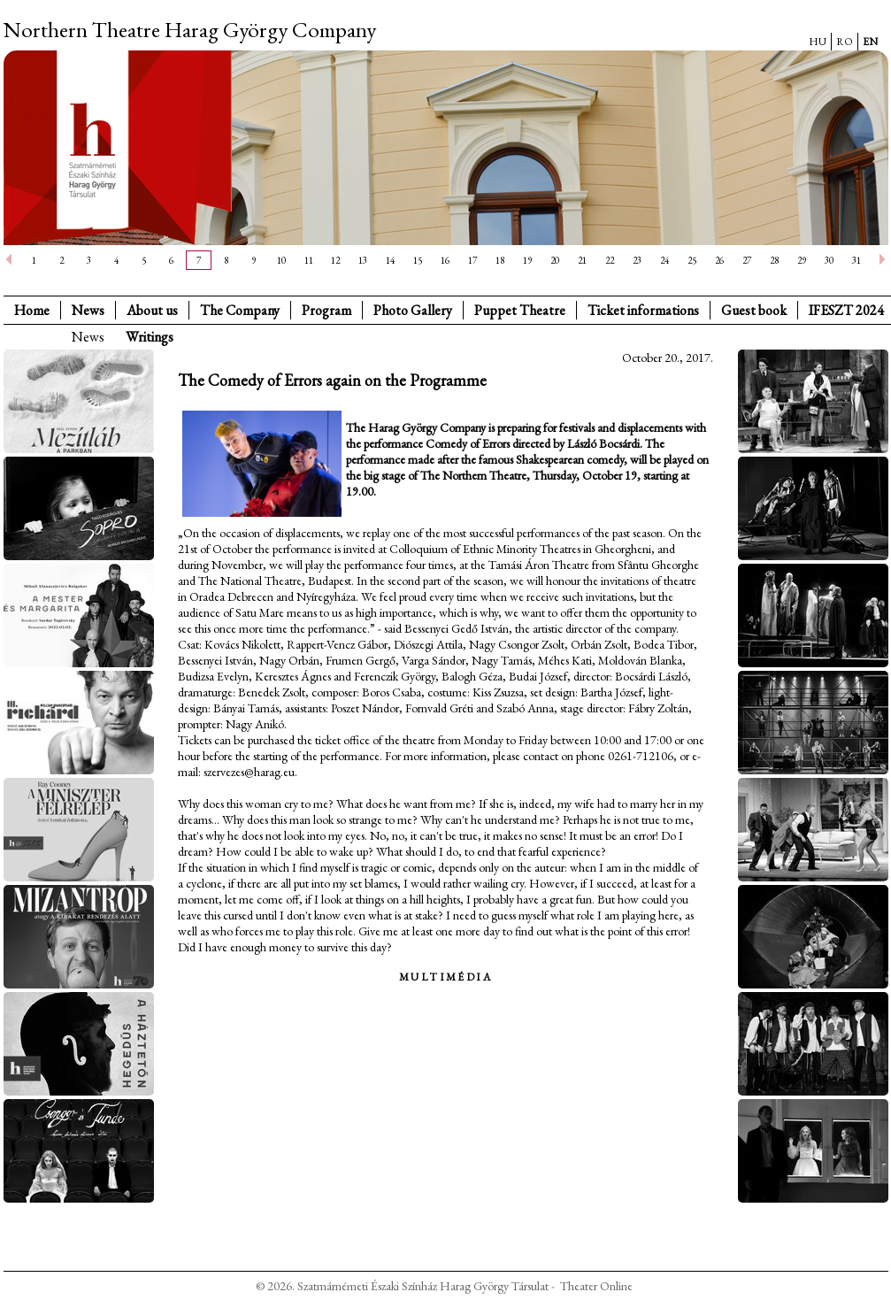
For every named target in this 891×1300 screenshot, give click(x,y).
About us (152, 310)
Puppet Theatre (519, 310)
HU (817, 42)
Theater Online (596, 1286)
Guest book (754, 310)
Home (32, 310)
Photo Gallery (412, 310)
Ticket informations (643, 310)
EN (870, 42)
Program (326, 310)
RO (844, 42)
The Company (240, 310)
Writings (149, 336)
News (88, 310)
